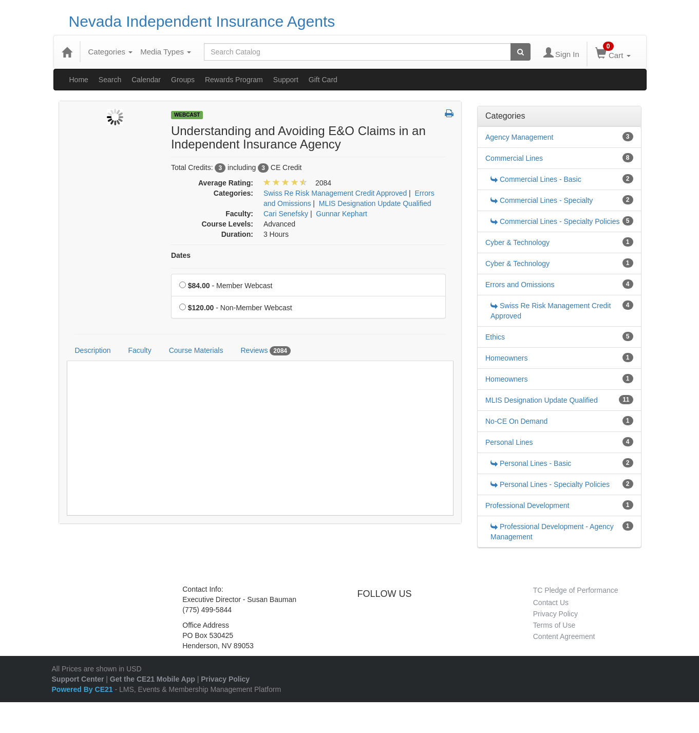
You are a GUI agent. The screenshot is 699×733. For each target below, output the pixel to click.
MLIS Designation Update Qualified (541, 400)
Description (93, 350)
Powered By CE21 (83, 689)
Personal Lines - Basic (530, 463)
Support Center (78, 679)
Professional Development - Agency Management (552, 531)
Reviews (265, 350)
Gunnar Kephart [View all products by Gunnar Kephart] (341, 214)
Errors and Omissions (520, 284)
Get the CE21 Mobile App (152, 679)
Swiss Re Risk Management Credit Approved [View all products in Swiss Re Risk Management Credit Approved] (335, 193)
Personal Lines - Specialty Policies (550, 484)
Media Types (165, 51)
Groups (183, 80)
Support (285, 80)
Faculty (140, 350)
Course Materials (196, 350)
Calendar (146, 80)
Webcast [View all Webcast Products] (187, 115)
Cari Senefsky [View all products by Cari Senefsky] (285, 214)
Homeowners (506, 358)
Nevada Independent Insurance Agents (202, 21)
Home (78, 80)
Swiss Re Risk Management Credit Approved (550, 311)
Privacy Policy (555, 614)
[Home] (67, 52)
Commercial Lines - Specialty (541, 200)
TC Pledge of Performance (575, 590)
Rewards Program (234, 80)
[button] (449, 114)
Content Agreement (564, 636)
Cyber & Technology (517, 242)
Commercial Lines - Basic (535, 179)
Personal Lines (509, 442)
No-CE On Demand (516, 421)
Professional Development (527, 505)
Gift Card (323, 80)
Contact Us (551, 602)
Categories (110, 51)
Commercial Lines (514, 158)
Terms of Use (554, 625)
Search (110, 80)
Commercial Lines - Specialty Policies (554, 221)
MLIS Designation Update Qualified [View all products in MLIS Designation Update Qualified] (375, 203)
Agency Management (519, 137)
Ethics (495, 337)
